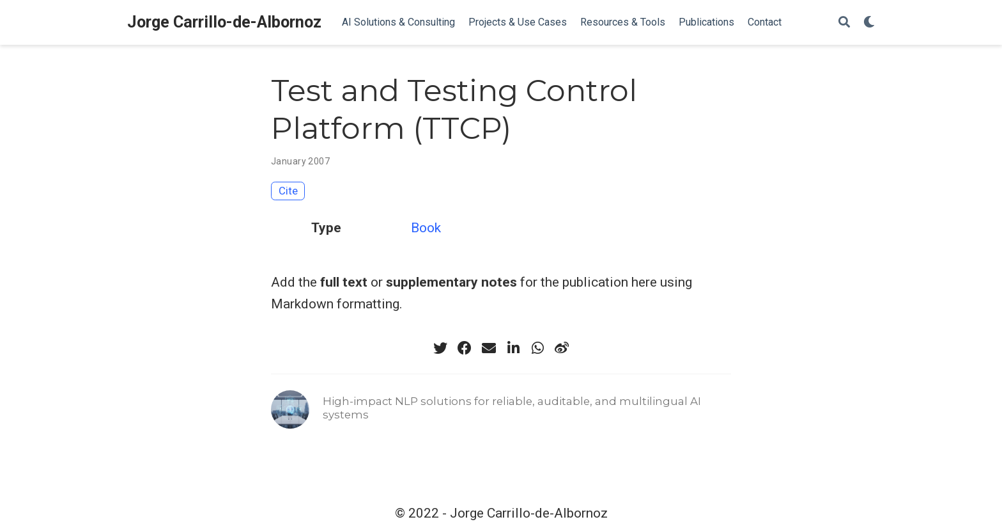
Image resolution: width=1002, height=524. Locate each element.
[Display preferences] (869, 22)
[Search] (844, 22)
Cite (288, 190)
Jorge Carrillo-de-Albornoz (224, 22)
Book (426, 227)
